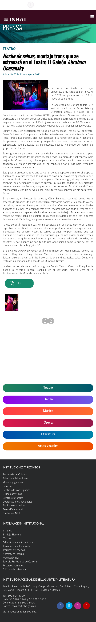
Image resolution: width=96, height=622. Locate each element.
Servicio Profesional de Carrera (20, 562)
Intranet (7, 531)
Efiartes (7, 538)
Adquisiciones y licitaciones (18, 542)
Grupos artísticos (12, 494)
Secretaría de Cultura (15, 474)
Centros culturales (13, 498)
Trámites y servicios (14, 550)
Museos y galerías (13, 482)
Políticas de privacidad (15, 569)
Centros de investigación (16, 490)
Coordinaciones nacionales (17, 502)
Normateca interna (13, 554)
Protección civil (11, 558)
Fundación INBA (11, 513)
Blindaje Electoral (12, 535)
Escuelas (7, 486)
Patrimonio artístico (14, 505)
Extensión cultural (13, 509)
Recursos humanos (13, 566)
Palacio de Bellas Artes (15, 478)
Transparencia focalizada (16, 546)
